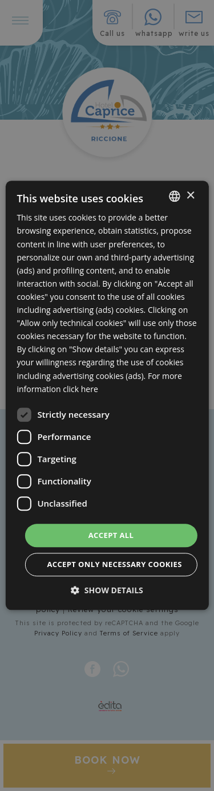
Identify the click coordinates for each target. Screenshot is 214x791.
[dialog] (106, 395)
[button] (107, 590)
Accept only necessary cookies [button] (114, 565)
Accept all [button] (111, 535)
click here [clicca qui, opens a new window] (80, 389)
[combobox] (174, 196)
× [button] (190, 195)
